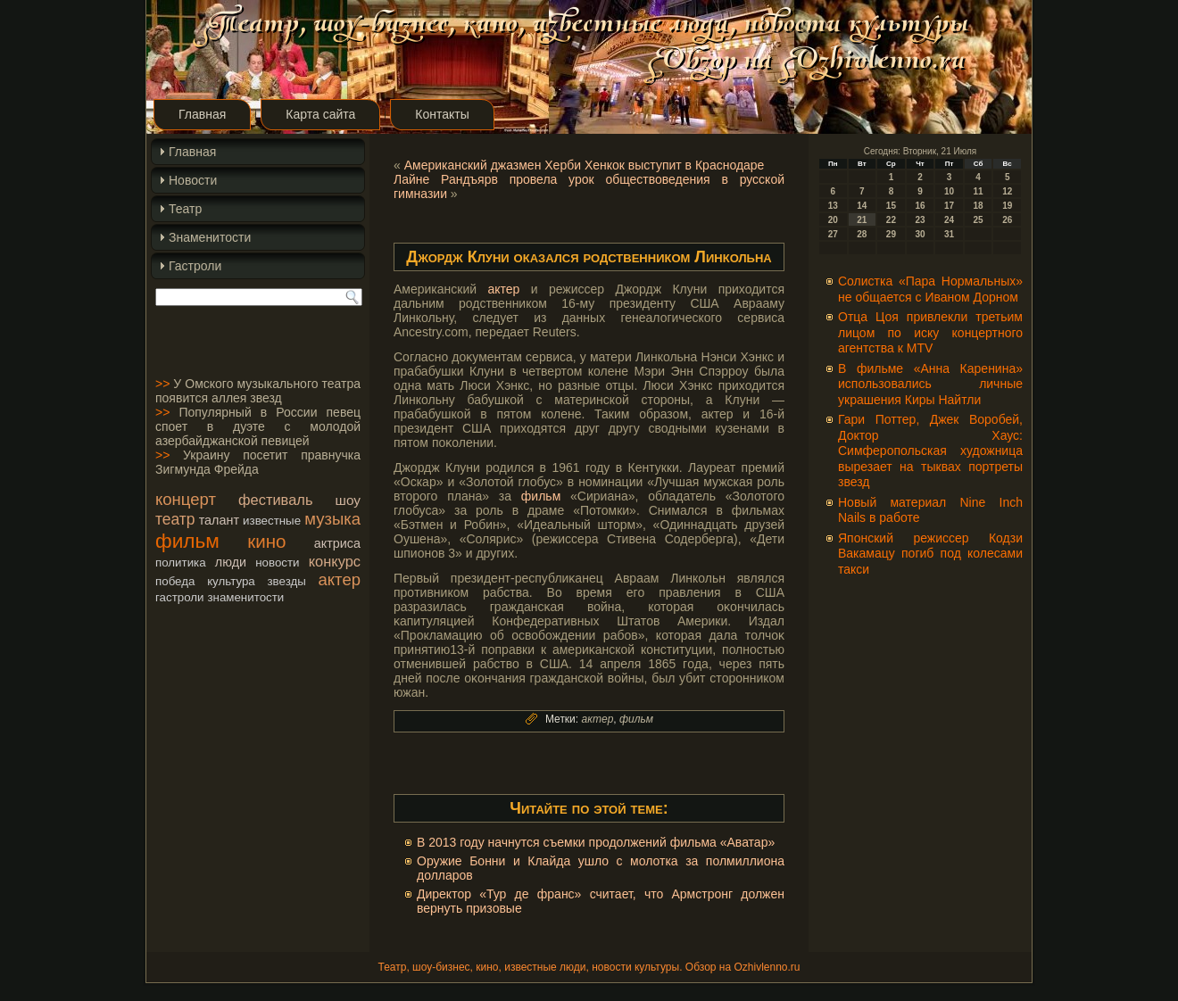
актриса (337, 543)
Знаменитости (210, 237)
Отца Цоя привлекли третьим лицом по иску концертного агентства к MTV (930, 332)
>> (162, 383)
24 (949, 220)
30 (920, 234)
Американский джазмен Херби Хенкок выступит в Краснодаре (584, 165)
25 (978, 220)
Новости (193, 180)
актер (340, 579)
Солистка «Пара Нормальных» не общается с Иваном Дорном (930, 289)
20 (833, 220)
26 (1007, 220)
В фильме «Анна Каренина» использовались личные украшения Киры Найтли (930, 384)
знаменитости (245, 597)
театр (175, 519)
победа (175, 581)
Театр (185, 209)
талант (219, 520)
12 (1007, 191)
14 (862, 206)
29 (891, 234)
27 (833, 234)
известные (272, 520)
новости (277, 562)
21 (862, 220)
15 (891, 206)
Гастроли (195, 266)
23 (920, 220)
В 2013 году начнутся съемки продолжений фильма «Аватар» (596, 842)
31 (949, 234)
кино (266, 541)
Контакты (442, 114)
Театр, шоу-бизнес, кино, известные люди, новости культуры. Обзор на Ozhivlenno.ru (588, 967)
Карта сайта (320, 114)
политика (180, 562)
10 (949, 191)
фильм (187, 540)
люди (230, 562)
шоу (348, 500)
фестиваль (275, 500)
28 (862, 234)
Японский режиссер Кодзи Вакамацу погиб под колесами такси (930, 553)
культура (231, 581)
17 (949, 206)
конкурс (335, 561)
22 (891, 220)
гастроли (179, 597)
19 (1007, 206)
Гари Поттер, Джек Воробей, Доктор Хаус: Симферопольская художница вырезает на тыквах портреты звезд (930, 450)
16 (920, 206)
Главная (202, 114)
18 (978, 206)
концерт (185, 499)
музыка (332, 518)
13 (833, 206)
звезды (286, 581)
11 (978, 191)
